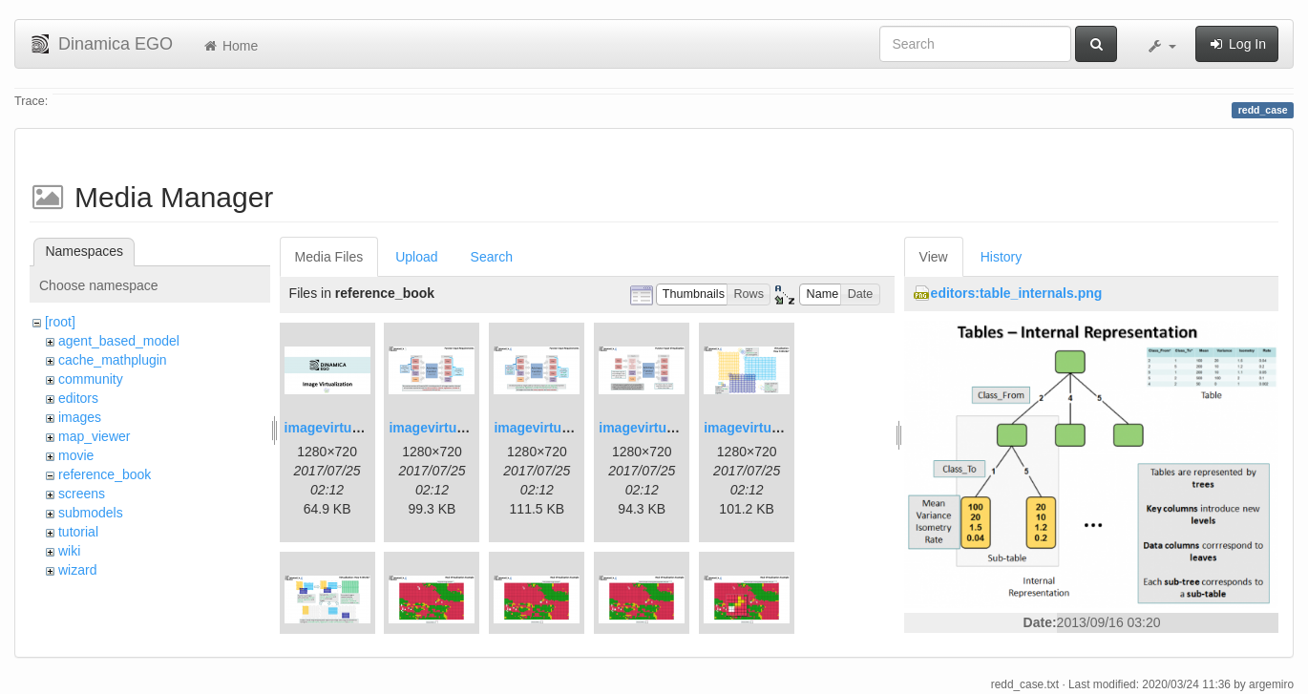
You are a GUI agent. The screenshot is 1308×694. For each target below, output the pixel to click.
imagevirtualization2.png (467, 427)
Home (229, 45)
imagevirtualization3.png (572, 427)
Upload (416, 256)
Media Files (329, 256)
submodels (90, 512)
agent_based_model (118, 340)
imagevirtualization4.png (677, 427)
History (1002, 256)
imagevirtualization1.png (363, 427)
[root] (60, 321)
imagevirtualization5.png (782, 427)
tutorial (78, 531)
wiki (69, 550)
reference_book (104, 474)
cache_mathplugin (112, 360)
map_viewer (94, 436)
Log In (1237, 44)
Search (492, 256)
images (79, 417)
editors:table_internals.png (1017, 293)
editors (78, 398)
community (90, 379)
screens (81, 493)
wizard (77, 570)
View (933, 256)
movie (76, 455)
